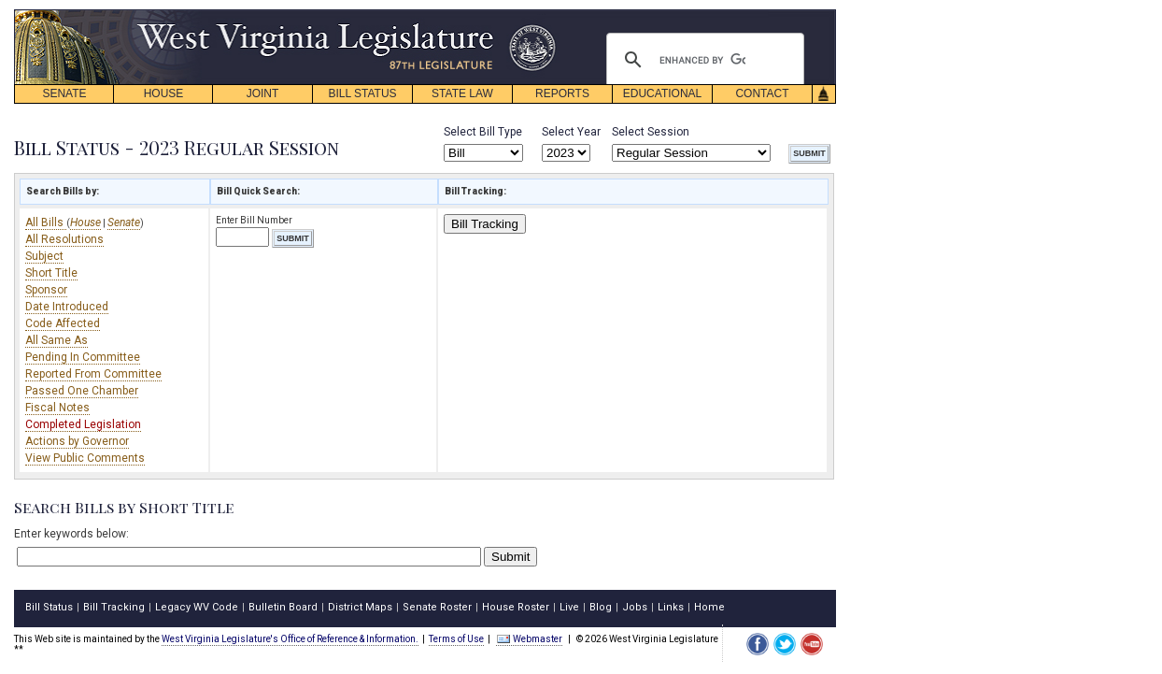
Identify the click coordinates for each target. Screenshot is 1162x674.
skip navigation (541, 14)
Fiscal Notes (57, 407)
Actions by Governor (77, 441)
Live (569, 607)
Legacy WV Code (196, 607)
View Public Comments (85, 458)
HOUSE (164, 93)
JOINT (263, 93)
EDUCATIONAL (662, 93)
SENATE (64, 93)
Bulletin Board (283, 607)
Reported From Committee (93, 373)
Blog (600, 607)
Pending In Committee (82, 357)
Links (671, 607)
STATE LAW (462, 93)
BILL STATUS (362, 93)
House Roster (515, 607)
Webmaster (529, 639)
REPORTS (562, 93)
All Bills (45, 222)
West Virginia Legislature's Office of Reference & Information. (290, 639)
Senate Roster (437, 607)
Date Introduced (66, 306)
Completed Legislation (83, 424)
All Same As (56, 340)
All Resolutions (64, 239)
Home (709, 607)
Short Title (51, 273)
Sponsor (46, 289)
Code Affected (62, 323)
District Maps (360, 607)
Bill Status (49, 607)
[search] (702, 60)
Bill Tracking (484, 224)
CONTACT (761, 93)
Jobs (634, 607)
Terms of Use (456, 639)
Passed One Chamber (81, 390)
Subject (44, 256)
